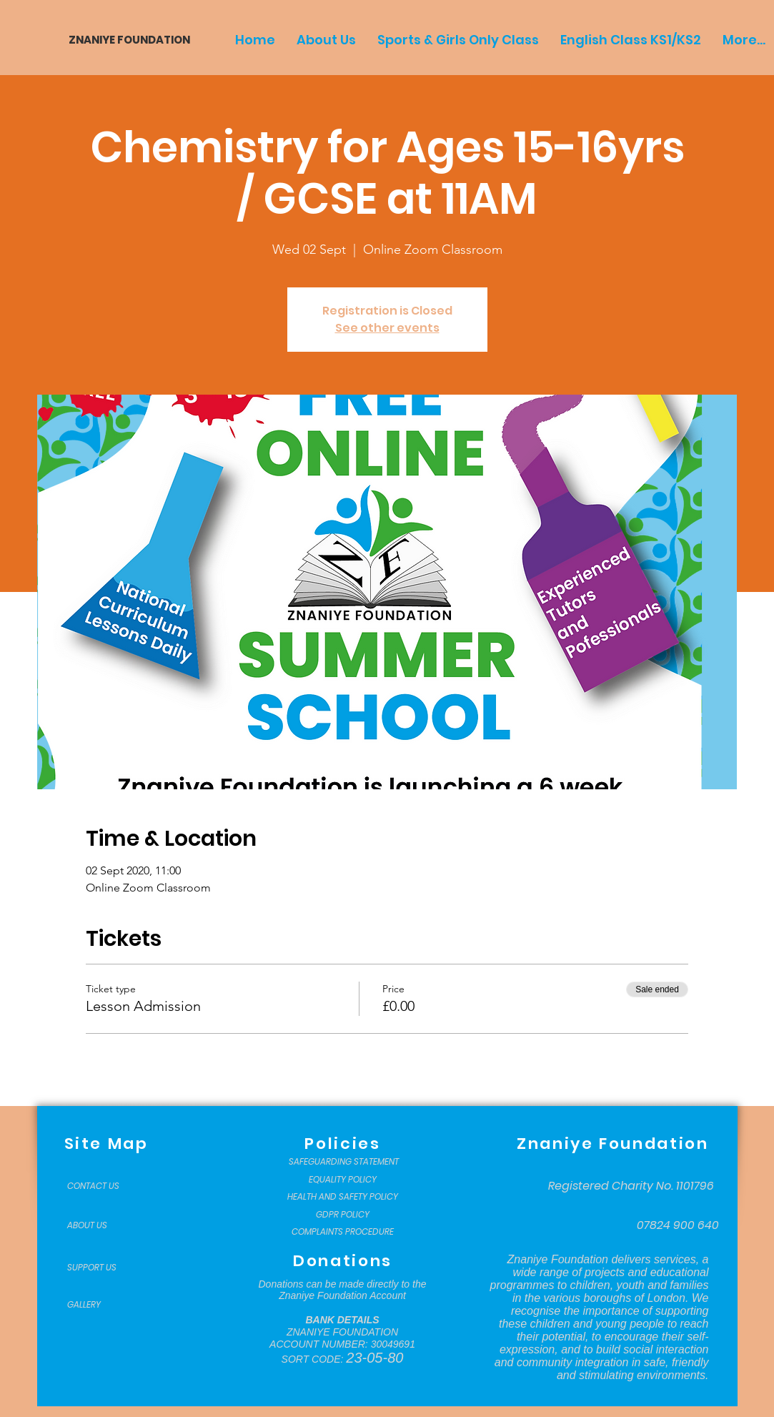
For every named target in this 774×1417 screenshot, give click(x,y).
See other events (387, 328)
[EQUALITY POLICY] (342, 1179)
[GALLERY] (103, 1304)
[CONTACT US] (103, 1186)
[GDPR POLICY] (342, 1214)
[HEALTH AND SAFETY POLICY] (342, 1197)
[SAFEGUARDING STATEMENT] (344, 1161)
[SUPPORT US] (103, 1267)
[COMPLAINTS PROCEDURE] (342, 1232)
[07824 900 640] (678, 1225)
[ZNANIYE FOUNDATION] (124, 39)
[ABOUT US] (103, 1225)
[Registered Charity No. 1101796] (631, 1186)
